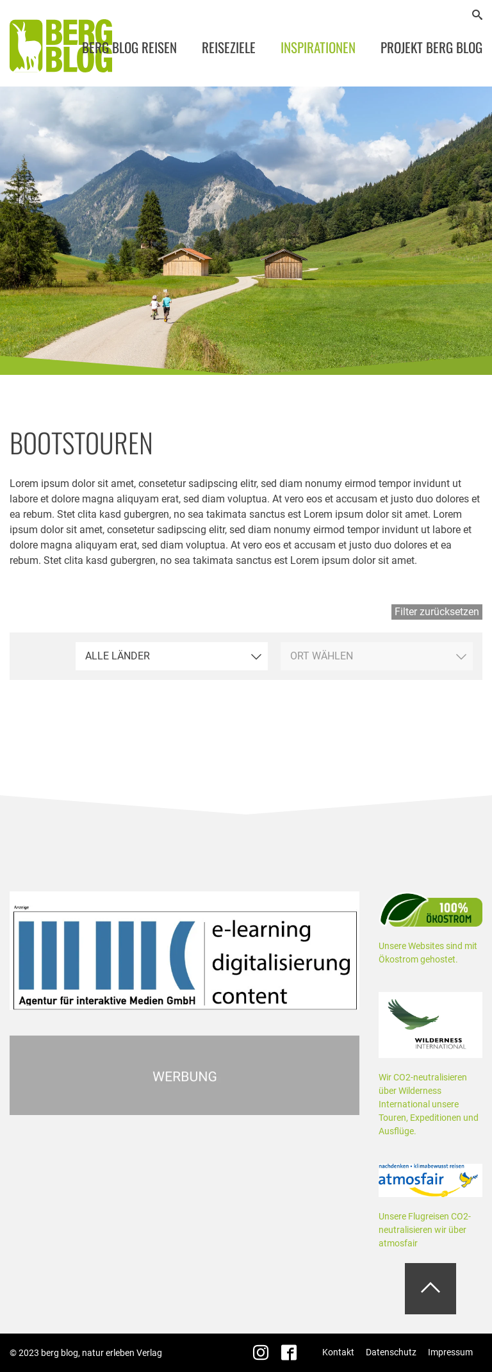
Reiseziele (229, 47)
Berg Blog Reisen (129, 47)
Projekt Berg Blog (431, 47)
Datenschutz (391, 1352)
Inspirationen (318, 47)
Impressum (450, 1352)
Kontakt (338, 1352)
